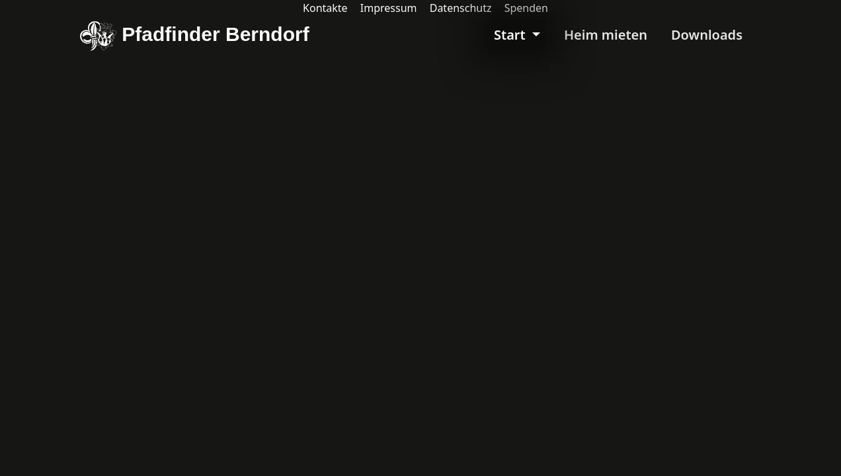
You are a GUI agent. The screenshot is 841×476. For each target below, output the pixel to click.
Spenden (526, 8)
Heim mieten (605, 35)
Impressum (388, 8)
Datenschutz (461, 8)
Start (511, 35)
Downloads (706, 35)
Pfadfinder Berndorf (194, 36)
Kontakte (325, 8)
